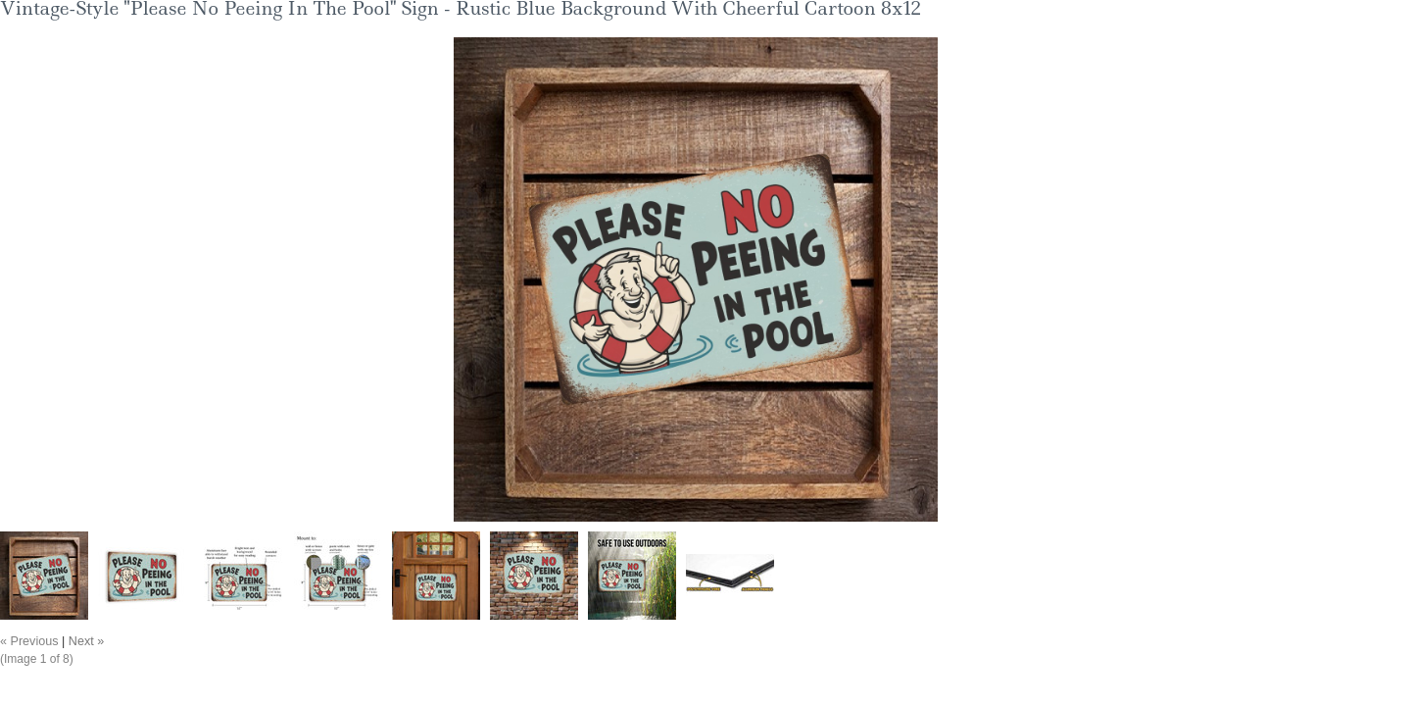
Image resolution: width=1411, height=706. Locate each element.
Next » (86, 641)
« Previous (29, 641)
